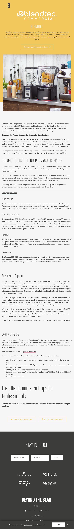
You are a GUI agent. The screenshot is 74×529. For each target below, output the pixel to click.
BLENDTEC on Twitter (21, 419)
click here (28, 525)
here (7, 406)
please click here (29, 351)
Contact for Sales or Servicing (37, 47)
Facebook (30, 511)
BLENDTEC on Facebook (53, 419)
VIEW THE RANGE (9, 193)
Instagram (44, 511)
